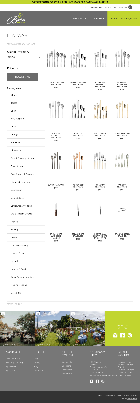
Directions (66, 366)
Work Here (67, 373)
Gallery (37, 362)
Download (22, 76)
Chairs (14, 95)
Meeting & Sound (19, 285)
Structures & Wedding (21, 205)
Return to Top (14, 304)
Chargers (15, 134)
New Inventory (17, 118)
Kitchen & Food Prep (20, 182)
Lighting (14, 221)
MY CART (123, 7)
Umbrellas (15, 261)
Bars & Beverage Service (22, 158)
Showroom (67, 369)
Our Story (38, 370)
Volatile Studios (132, 399)
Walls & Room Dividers (21, 213)
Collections (16, 293)
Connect (98, 18)
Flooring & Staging (20, 245)
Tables (14, 103)
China (13, 126)
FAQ (36, 358)
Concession (16, 190)
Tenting (14, 229)
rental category (15, 44)
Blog (36, 366)
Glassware (16, 150)
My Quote (10, 370)
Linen (13, 111)
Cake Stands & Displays (22, 174)
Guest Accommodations (22, 277)
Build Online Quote (124, 18)
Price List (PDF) (13, 358)
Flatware (30, 44)
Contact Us (67, 362)
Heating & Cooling (19, 269)
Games (14, 237)
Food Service (17, 166)
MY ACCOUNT (111, 7)
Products (79, 18)
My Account (11, 366)
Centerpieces (17, 198)
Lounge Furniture (19, 253)
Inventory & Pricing (14, 362)
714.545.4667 (93, 7)
